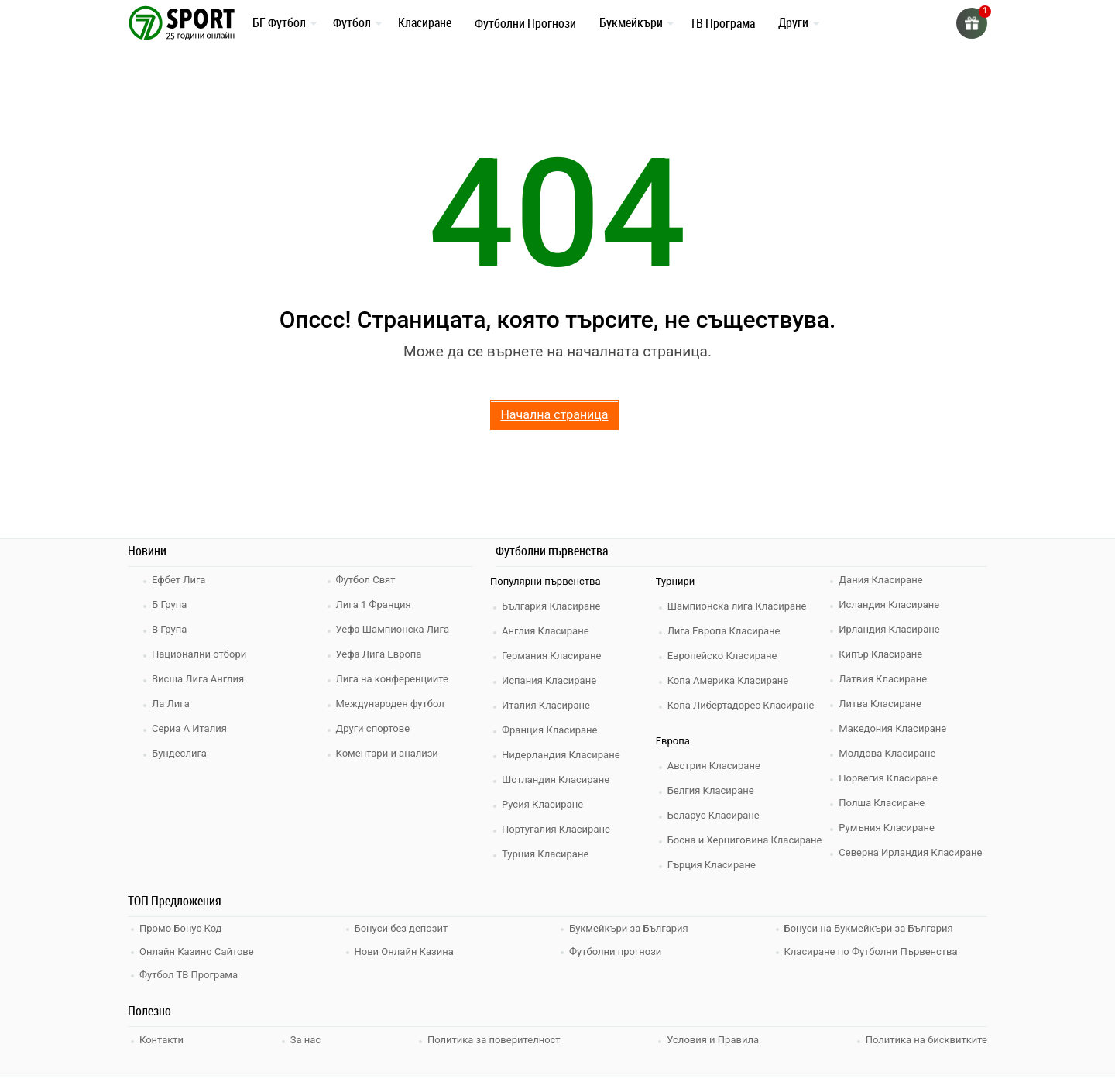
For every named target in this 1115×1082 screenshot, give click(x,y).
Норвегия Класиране (888, 778)
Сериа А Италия (189, 728)
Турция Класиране (545, 854)
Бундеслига (179, 753)
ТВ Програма (722, 23)
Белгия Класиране (710, 790)
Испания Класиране (549, 680)
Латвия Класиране (883, 679)
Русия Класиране (542, 804)
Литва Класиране (880, 703)
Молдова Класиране (887, 753)
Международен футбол (390, 703)
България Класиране (551, 606)
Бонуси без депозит (401, 928)
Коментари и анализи (387, 753)
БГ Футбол (279, 22)
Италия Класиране (546, 705)
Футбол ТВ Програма (188, 975)
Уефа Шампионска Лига (393, 629)
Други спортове (373, 728)
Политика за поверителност (494, 1040)
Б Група (169, 604)
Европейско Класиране (722, 655)
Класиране (424, 22)
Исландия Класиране (889, 604)
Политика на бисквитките (926, 1040)
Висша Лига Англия (198, 679)
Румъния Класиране (887, 827)
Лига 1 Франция (373, 604)
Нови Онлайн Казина (404, 951)
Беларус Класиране (713, 815)
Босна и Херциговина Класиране (744, 840)
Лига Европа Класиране (723, 631)
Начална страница (554, 414)
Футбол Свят (366, 580)
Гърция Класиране (711, 865)
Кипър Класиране (880, 654)
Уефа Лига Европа (379, 654)
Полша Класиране (882, 803)
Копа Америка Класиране (728, 680)
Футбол (352, 22)
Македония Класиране (892, 728)
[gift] (971, 23)
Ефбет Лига (178, 580)
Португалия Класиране (556, 829)
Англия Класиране (545, 631)
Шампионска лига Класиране (737, 606)
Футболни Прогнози (525, 23)
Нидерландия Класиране (561, 755)
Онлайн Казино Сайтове (196, 951)
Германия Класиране (551, 655)
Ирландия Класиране (889, 629)
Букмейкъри (631, 22)
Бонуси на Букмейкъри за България (868, 928)
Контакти (161, 1040)
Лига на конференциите (392, 679)
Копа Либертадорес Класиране (741, 705)
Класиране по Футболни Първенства (871, 951)
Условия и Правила (713, 1040)
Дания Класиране (880, 580)
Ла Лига (171, 703)
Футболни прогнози (615, 951)
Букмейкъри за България (628, 928)
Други (793, 22)
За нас (305, 1040)
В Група (169, 629)
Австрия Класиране (713, 765)
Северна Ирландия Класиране (910, 852)
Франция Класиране (549, 730)
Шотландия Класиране (555, 779)
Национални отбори (199, 654)
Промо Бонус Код (180, 928)
